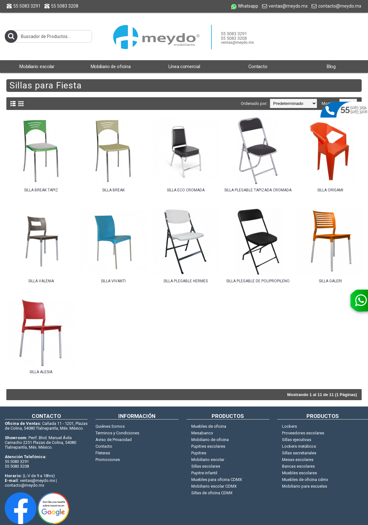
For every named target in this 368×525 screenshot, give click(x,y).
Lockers (289, 426)
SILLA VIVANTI (113, 281)
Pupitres (198, 453)
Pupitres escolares (208, 446)
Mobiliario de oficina (210, 439)
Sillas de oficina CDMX (212, 492)
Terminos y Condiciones (117, 433)
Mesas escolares (297, 459)
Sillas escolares (205, 466)
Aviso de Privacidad (113, 439)
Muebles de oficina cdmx (305, 479)
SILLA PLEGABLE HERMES (185, 281)
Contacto (103, 446)
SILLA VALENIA (41, 281)
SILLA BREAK (113, 190)
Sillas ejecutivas (296, 439)
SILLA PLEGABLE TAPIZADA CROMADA (258, 190)
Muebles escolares (299, 473)
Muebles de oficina (208, 426)
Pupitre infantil (204, 473)
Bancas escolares (298, 466)
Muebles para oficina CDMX (216, 479)
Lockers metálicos (299, 446)
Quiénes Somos (110, 426)
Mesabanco (202, 433)
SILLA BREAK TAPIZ (41, 190)
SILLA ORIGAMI (330, 190)
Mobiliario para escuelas (304, 486)
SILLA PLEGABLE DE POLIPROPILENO (258, 281)
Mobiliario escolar (207, 459)
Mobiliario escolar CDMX (214, 486)
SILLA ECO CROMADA (186, 190)
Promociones (107, 459)
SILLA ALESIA (41, 372)
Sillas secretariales (299, 453)
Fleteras (102, 453)
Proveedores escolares (303, 433)
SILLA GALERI (330, 281)
